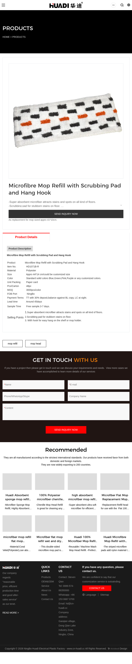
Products (46, 577)
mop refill (12, 343)
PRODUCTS (19, 37)
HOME (6, 37)
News (44, 594)
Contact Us (47, 599)
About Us (46, 590)
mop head (36, 343)
